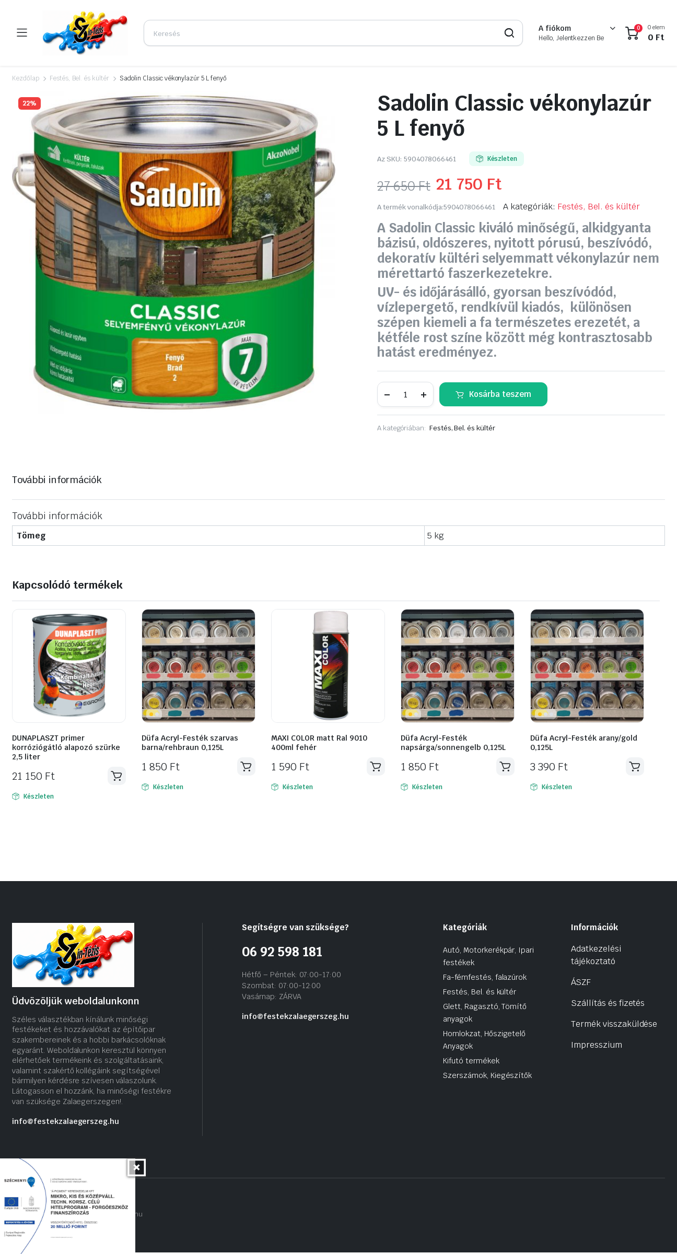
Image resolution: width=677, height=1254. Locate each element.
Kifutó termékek (471, 1062)
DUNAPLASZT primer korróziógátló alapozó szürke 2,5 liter (66, 747)
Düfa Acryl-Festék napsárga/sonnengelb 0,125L (453, 742)
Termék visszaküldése (614, 1025)
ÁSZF (581, 983)
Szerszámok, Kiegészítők (487, 1077)
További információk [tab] (57, 480)
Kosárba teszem (500, 394)
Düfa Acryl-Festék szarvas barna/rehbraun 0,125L (190, 742)
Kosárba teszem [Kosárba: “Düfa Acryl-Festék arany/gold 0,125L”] (634, 767)
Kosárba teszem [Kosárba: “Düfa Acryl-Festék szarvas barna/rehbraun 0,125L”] (245, 767)
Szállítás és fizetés (608, 1004)
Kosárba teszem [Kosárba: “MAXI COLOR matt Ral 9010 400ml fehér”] (375, 767)
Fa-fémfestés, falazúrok (485, 978)
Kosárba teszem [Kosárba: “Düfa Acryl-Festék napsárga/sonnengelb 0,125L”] (504, 767)
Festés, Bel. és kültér (79, 78)
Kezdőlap (25, 78)
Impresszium (596, 1046)
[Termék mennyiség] (405, 394)
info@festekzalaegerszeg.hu (65, 1123)
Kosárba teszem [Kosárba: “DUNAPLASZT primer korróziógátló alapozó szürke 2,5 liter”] (116, 776)
